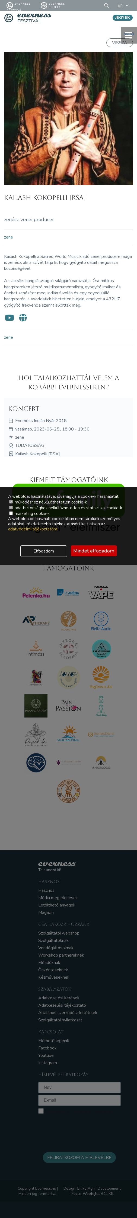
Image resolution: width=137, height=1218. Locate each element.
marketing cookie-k (29, 513)
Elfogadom (43, 551)
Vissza (119, 43)
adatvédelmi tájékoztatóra (32, 529)
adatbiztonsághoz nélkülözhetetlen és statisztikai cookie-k (65, 508)
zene (8, 237)
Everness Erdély (53, 5)
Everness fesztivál (19, 5)
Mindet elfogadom (93, 551)
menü (129, 35)
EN (123, 5)
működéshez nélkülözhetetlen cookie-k (48, 502)
